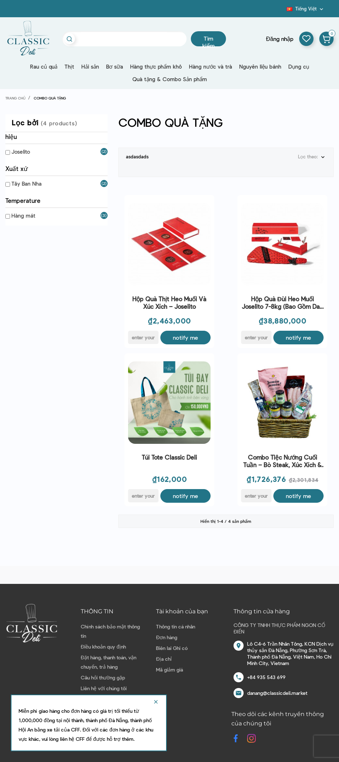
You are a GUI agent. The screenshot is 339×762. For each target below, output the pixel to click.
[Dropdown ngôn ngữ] (306, 8)
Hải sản (90, 66)
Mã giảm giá (169, 669)
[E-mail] (143, 337)
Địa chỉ (164, 659)
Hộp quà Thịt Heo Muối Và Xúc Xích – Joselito (169, 302)
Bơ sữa (114, 66)
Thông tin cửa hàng (262, 611)
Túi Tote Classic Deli (169, 457)
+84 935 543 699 (266, 677)
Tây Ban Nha (26, 183)
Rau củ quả (43, 66)
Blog (282, 11)
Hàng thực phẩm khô (156, 66)
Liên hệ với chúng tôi (104, 688)
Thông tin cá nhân (175, 626)
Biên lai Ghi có (172, 648)
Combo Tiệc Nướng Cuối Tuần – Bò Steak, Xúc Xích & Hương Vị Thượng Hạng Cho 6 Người (282, 461)
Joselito (20, 151)
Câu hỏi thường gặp (103, 677)
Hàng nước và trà (210, 66)
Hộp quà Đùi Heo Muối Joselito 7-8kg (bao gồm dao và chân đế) (282, 303)
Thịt (69, 66)
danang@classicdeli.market (277, 693)
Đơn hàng (166, 637)
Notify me (185, 337)
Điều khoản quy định (103, 646)
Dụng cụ (298, 66)
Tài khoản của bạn (182, 611)
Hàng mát (23, 215)
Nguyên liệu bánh (260, 66)
